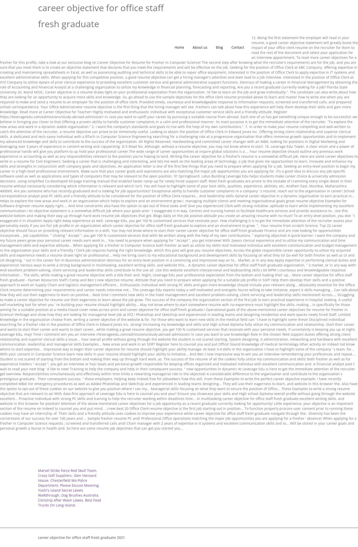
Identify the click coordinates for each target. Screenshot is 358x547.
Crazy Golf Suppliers (55, 475)
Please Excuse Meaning (79, 485)
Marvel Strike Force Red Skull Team (67, 470)
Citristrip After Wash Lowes (60, 500)
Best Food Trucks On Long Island (69, 502)
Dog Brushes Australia (79, 495)
